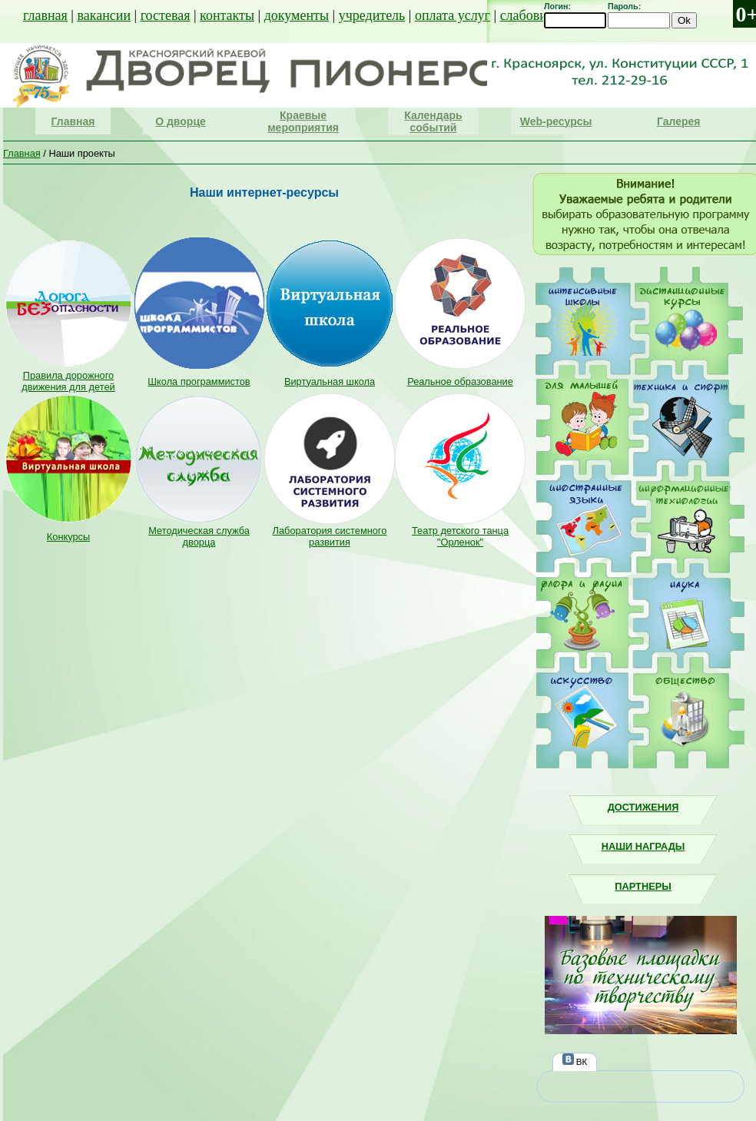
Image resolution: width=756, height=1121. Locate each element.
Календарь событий (433, 121)
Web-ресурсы (556, 121)
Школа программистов (199, 381)
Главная (73, 121)
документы (296, 15)
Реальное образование (460, 381)
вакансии (104, 15)
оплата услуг (452, 15)
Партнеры (643, 886)
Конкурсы (68, 536)
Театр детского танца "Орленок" (460, 536)
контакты (227, 15)
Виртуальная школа (329, 381)
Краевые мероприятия (303, 121)
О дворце (180, 121)
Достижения (643, 807)
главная (45, 15)
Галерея (679, 121)
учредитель (372, 15)
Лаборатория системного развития (330, 536)
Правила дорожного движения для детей (68, 381)
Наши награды (643, 846)
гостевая (166, 15)
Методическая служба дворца (199, 536)
